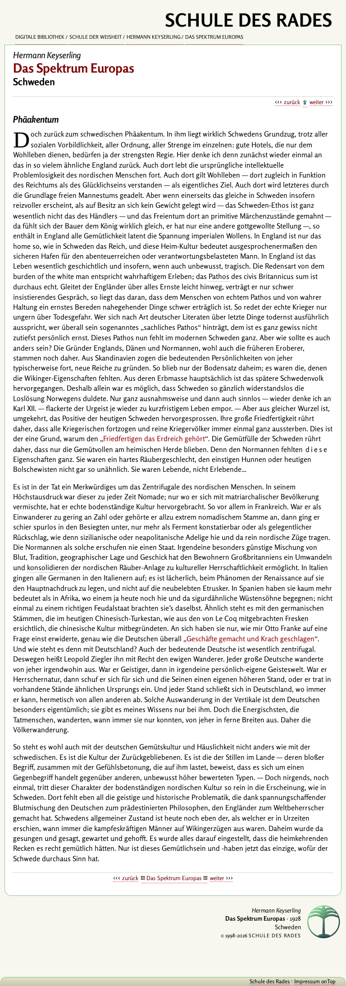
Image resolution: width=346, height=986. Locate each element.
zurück (292, 101)
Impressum (307, 981)
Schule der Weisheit (95, 37)
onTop (328, 981)
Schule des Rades (270, 981)
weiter (316, 101)
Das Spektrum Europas (214, 37)
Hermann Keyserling (154, 37)
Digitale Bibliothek (39, 37)
